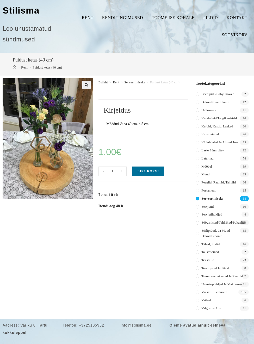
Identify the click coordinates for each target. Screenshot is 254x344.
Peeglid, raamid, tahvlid (218, 182)
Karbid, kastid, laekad (217, 126)
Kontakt (237, 17)
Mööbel (206, 166)
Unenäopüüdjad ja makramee (221, 284)
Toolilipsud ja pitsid (215, 268)
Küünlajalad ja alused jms (219, 142)
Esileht (103, 82)
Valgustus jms (211, 308)
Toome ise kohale (173, 17)
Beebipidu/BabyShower (217, 94)
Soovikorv (234, 35)
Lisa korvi (148, 171)
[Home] (14, 67)
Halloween (208, 110)
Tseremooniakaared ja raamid (222, 276)
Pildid (210, 17)
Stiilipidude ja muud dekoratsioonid (215, 233)
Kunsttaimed (210, 134)
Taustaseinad (210, 252)
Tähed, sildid (210, 244)
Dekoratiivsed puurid (215, 102)
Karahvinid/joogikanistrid (219, 118)
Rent (87, 17)
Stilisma (21, 10)
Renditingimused (122, 17)
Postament (208, 190)
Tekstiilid (207, 260)
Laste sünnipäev (212, 150)
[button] (86, 85)
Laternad (207, 158)
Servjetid (207, 206)
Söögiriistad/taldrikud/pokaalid (223, 222)
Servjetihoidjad (211, 214)
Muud (205, 174)
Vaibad (206, 300)
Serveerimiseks (134, 82)
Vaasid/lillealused (213, 292)
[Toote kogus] (112, 171)
